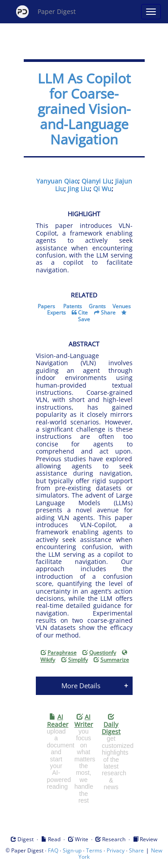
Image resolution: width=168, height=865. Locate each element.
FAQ (53, 850)
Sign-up (72, 850)
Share (108, 312)
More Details (80, 685)
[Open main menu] (151, 11)
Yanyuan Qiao (57, 181)
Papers (46, 306)
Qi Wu (102, 188)
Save (84, 319)
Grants (97, 306)
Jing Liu (79, 188)
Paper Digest (46, 11)
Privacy (116, 850)
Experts (56, 312)
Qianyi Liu (97, 181)
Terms (94, 850)
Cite (83, 312)
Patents (72, 306)
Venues (121, 306)
